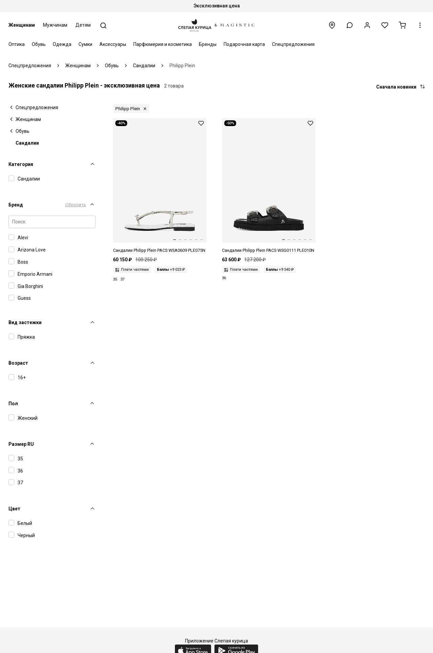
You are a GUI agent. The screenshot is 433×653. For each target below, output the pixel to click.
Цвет (14, 508)
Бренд (15, 205)
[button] (349, 25)
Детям (83, 25)
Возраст (18, 363)
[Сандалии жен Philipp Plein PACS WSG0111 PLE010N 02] (269, 186)
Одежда (62, 44)
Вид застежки (25, 322)
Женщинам (21, 25)
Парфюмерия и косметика (162, 44)
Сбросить (75, 204)
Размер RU (21, 444)
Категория (20, 164)
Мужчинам (55, 25)
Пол (13, 403)
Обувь (39, 44)
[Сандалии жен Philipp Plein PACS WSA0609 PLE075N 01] (160, 186)
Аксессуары (112, 44)
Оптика (16, 44)
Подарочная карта (244, 44)
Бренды (207, 44)
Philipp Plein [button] (127, 108)
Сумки (85, 44)
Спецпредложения (293, 44)
